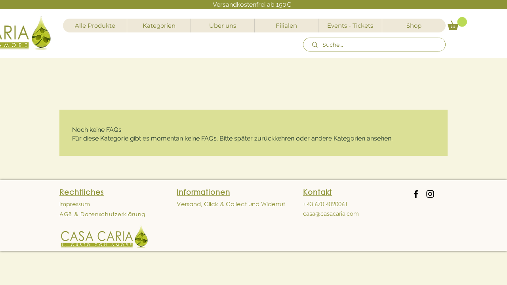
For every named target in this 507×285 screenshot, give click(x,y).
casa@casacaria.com (331, 213)
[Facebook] (416, 194)
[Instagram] (430, 194)
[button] (457, 23)
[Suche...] (375, 45)
